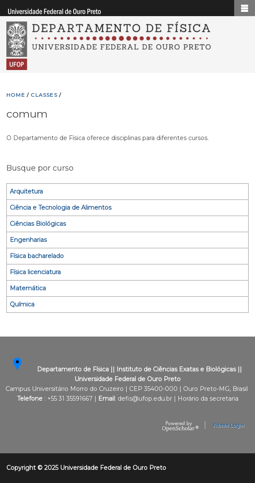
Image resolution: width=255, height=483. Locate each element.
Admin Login (228, 425)
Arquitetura (26, 191)
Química (22, 304)
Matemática (28, 288)
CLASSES (44, 95)
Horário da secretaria (208, 398)
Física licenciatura (35, 272)
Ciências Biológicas (38, 223)
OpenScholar (180, 426)
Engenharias (28, 240)
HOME (15, 95)
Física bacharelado (37, 256)
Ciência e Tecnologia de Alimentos (60, 207)
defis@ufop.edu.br (145, 398)
